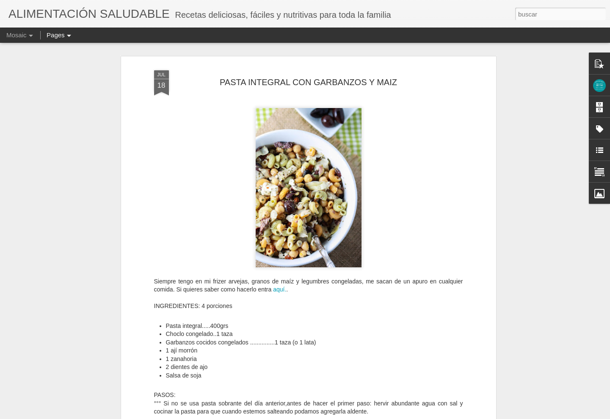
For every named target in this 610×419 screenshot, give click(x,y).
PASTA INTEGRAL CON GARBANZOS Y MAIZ (308, 82)
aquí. (278, 289)
